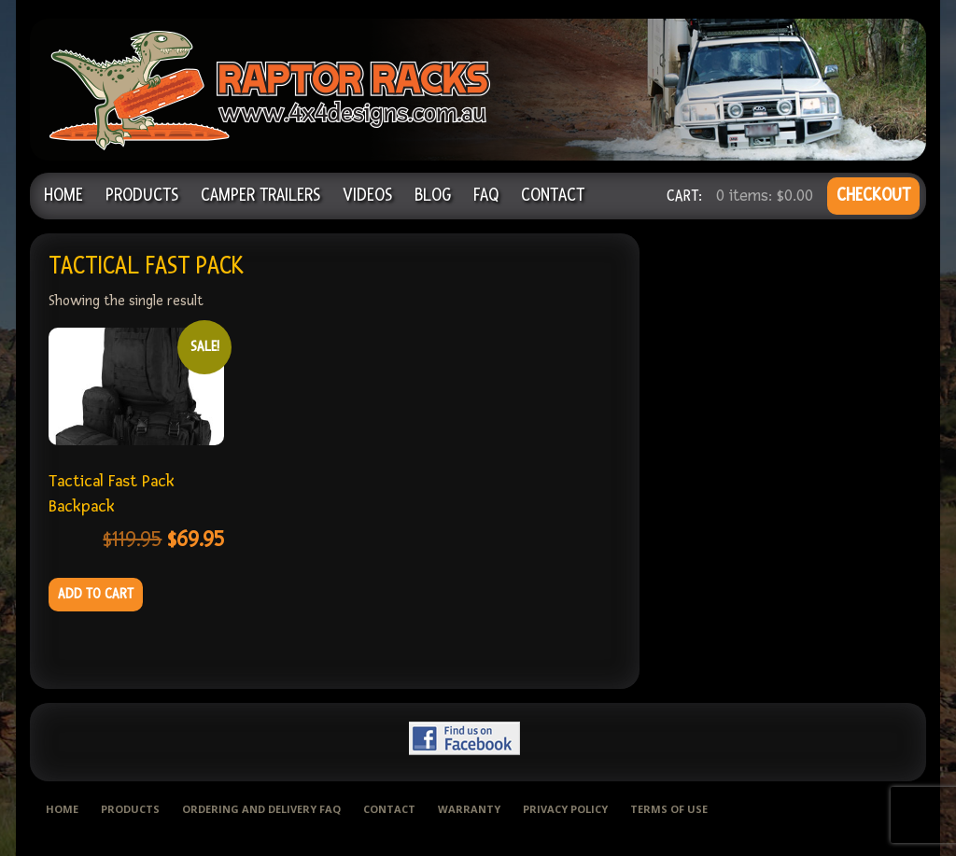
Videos (367, 195)
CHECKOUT (873, 195)
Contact (552, 195)
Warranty (469, 809)
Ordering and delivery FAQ (261, 809)
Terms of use (669, 809)
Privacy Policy (565, 809)
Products (141, 195)
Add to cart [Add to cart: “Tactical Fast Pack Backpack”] (96, 594)
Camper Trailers (260, 195)
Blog (433, 195)
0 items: (764, 195)
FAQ (486, 195)
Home (63, 195)
